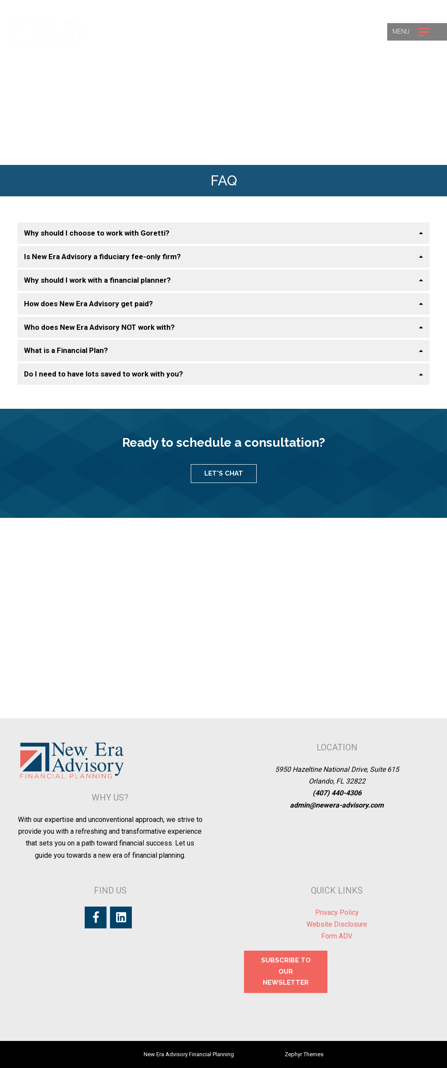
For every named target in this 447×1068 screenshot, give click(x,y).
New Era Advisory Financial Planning (189, 1054)
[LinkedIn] (121, 917)
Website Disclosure (336, 924)
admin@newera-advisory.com (337, 805)
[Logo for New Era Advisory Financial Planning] (47, 31)
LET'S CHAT (223, 473)
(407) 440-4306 (337, 793)
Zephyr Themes (304, 1054)
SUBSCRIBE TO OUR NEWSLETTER (286, 971)
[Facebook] (96, 917)
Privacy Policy (337, 912)
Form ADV (336, 936)
